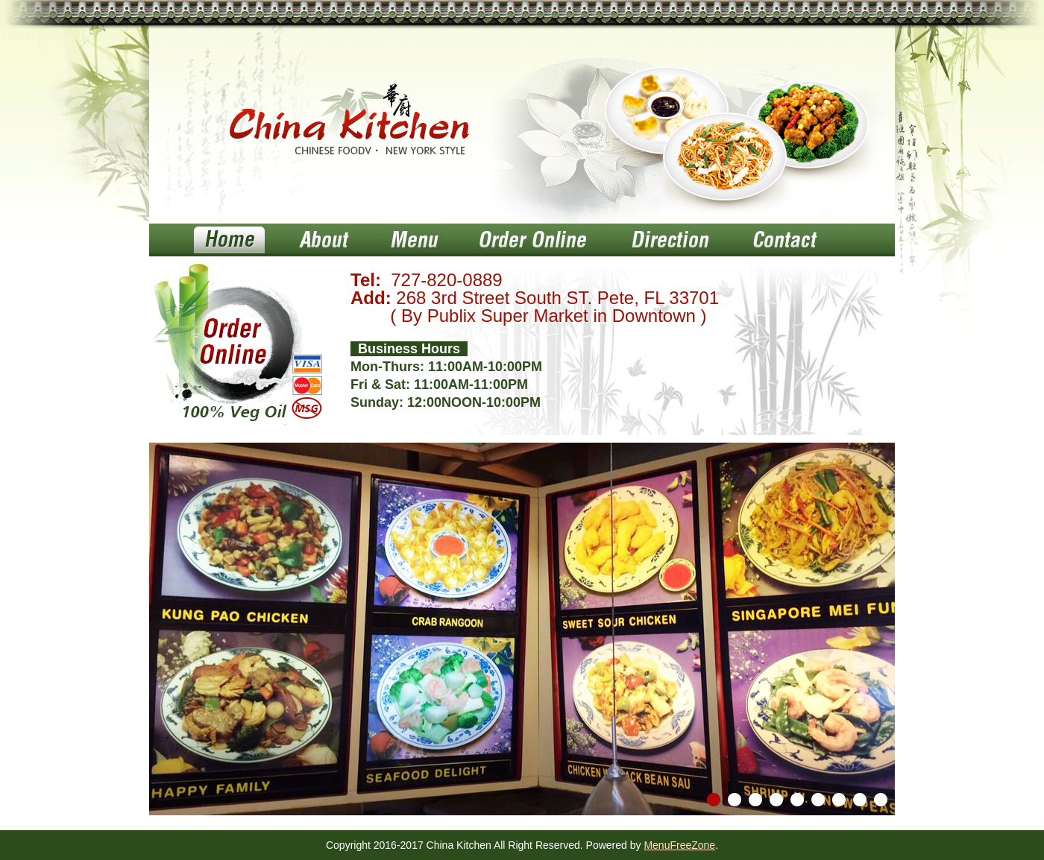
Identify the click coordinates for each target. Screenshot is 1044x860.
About (322, 240)
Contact (783, 240)
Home (229, 240)
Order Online (532, 240)
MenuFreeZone (679, 845)
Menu (413, 240)
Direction (668, 240)
